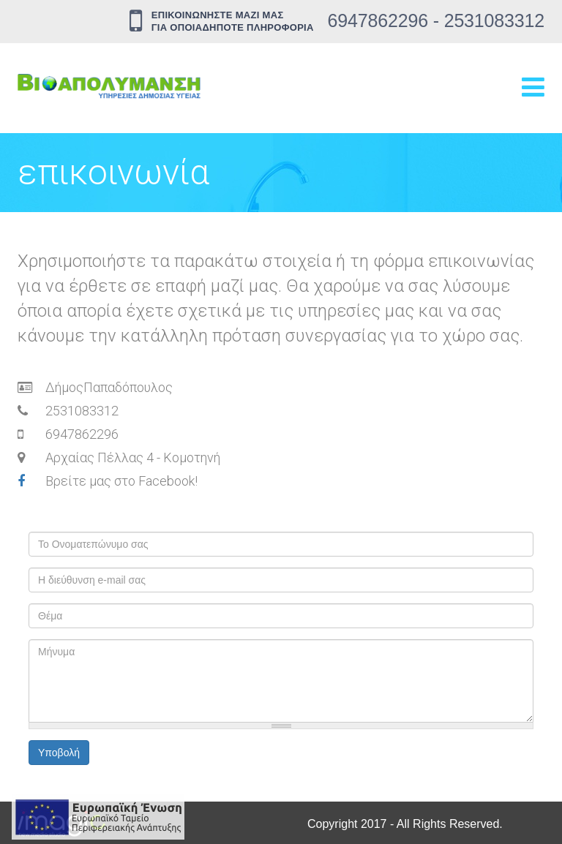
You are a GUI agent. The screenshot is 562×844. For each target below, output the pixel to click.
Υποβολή (59, 752)
